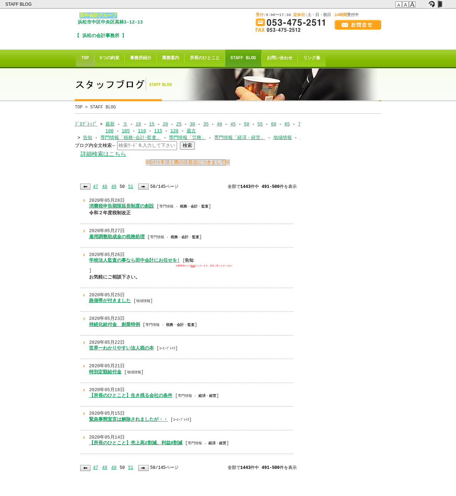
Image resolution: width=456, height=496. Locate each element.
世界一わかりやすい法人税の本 (121, 348)
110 (142, 131)
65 (287, 124)
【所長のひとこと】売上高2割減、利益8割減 (135, 443)
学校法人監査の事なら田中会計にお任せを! (134, 260)
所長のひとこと (205, 58)
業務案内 (170, 58)
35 (205, 124)
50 (246, 124)
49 (113, 187)
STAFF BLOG (19, 4)
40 (219, 124)
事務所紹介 (140, 58)
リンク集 (311, 58)
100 (109, 131)
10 (138, 124)
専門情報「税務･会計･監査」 (130, 137)
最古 (191, 131)
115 (158, 131)
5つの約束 (109, 58)
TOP (85, 58)
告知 (87, 137)
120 (174, 131)
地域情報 (282, 137)
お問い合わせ (279, 58)
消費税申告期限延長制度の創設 (121, 206)
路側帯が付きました (110, 300)
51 (130, 187)
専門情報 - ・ (197, 395)
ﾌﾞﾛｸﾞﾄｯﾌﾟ (86, 124)
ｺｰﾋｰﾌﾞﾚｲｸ (167, 348)
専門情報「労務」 (187, 137)
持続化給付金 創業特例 (114, 324)
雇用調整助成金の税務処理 (117, 237)
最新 (110, 124)
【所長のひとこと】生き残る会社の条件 (130, 395)
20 (165, 124)
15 (151, 124)
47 (95, 187)
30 (192, 124)
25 (178, 124)
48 (104, 187)
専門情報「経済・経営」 (239, 137)
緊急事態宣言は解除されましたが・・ (128, 419)
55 (260, 124)
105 (125, 131)
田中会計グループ (98, 15)
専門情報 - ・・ (183, 206)
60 (273, 124)
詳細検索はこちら (103, 154)
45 (232, 124)
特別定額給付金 (105, 372)
